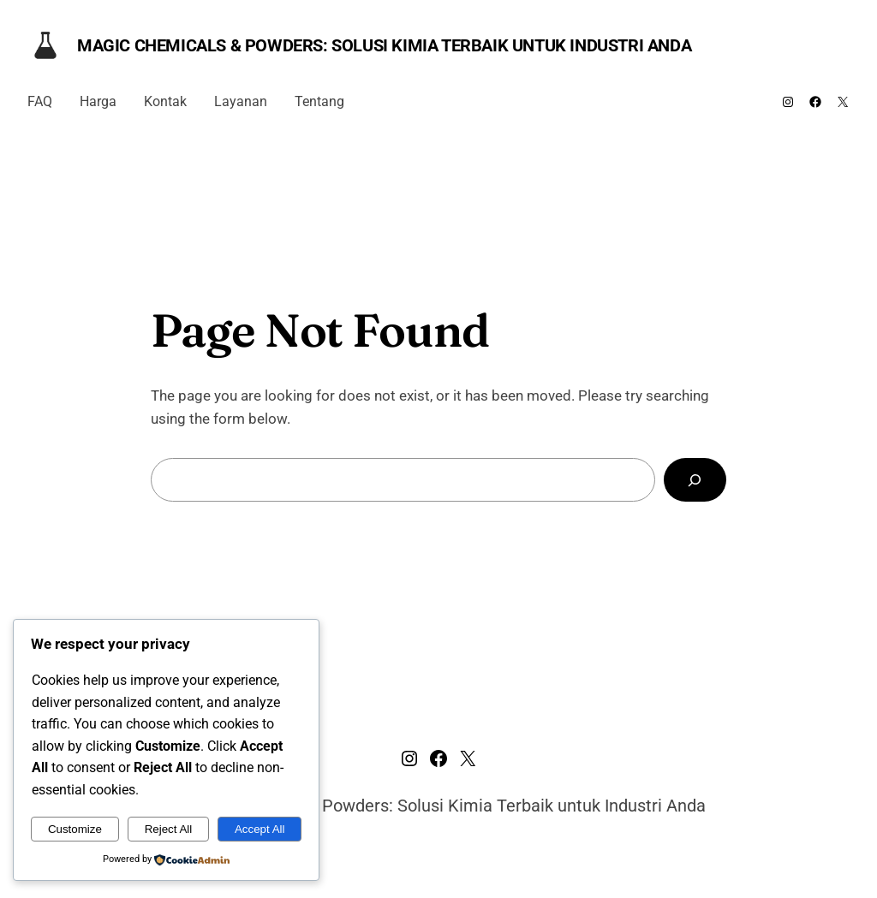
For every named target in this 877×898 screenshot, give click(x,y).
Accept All (260, 829)
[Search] (695, 480)
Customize (75, 829)
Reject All (169, 829)
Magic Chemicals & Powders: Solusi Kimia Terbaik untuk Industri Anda (384, 45)
